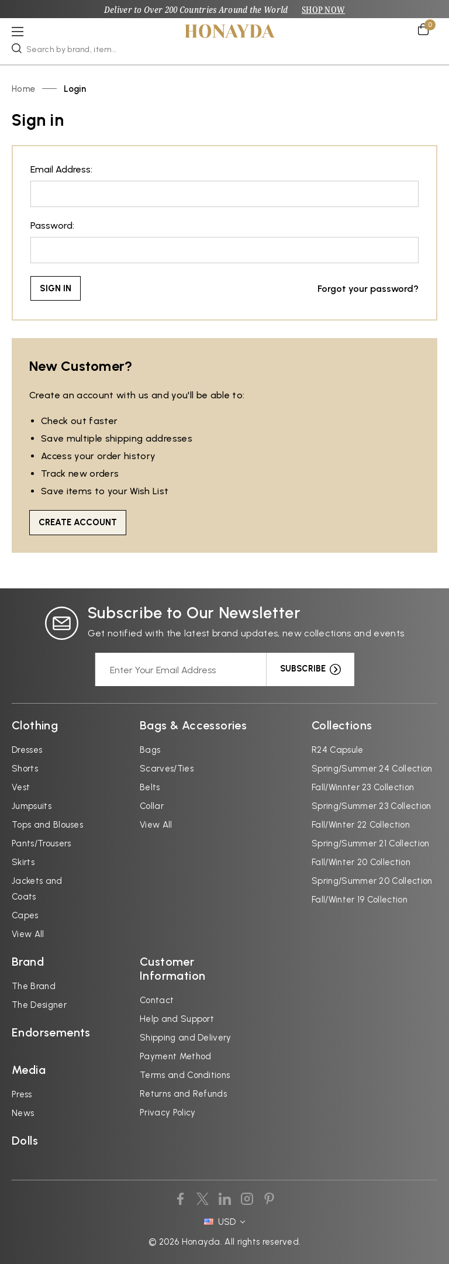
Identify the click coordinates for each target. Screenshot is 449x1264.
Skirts (23, 861)
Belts (150, 786)
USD (224, 1221)
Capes (25, 915)
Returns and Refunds (183, 1093)
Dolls (25, 1140)
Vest (21, 786)
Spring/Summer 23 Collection (371, 805)
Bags (150, 749)
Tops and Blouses (47, 824)
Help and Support (177, 1018)
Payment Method (175, 1056)
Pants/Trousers (41, 843)
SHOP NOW (324, 9)
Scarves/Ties (167, 768)
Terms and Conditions (185, 1074)
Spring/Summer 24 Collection (372, 768)
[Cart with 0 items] (427, 29)
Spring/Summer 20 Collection (372, 880)
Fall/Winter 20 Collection (361, 861)
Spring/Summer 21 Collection (371, 843)
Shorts (25, 768)
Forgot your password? (368, 288)
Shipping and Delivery (186, 1037)
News (23, 1112)
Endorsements (51, 1032)
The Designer (39, 1004)
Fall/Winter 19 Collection (359, 899)
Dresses (27, 749)
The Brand (34, 985)
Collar (152, 805)
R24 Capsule (338, 749)
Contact (157, 999)
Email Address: (61, 169)
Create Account (78, 521)
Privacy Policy (167, 1112)
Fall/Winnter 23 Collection (363, 786)
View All (28, 933)
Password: (52, 225)
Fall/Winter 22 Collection (361, 824)
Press (22, 1094)
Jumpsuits (31, 805)
